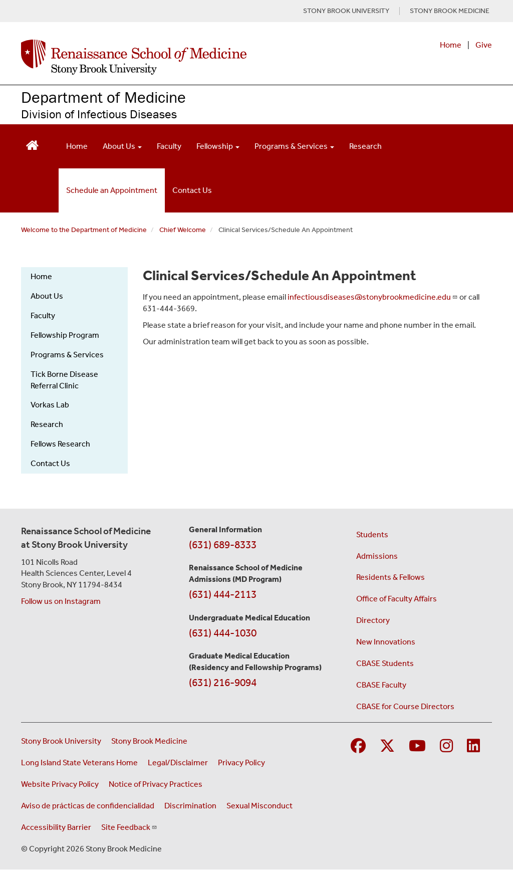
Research (365, 146)
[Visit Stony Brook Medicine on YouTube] (417, 746)
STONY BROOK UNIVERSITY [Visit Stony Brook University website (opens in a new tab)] (346, 11)
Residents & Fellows (390, 577)
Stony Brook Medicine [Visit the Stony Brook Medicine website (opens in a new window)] (149, 741)
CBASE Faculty (381, 685)
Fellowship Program (65, 335)
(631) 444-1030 (222, 633)
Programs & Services (67, 354)
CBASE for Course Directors (405, 706)
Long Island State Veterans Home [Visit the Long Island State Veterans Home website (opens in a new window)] (79, 762)
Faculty (169, 146)
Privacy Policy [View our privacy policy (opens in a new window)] (241, 762)
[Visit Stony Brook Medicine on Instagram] (446, 746)
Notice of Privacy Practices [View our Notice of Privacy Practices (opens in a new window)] (155, 784)
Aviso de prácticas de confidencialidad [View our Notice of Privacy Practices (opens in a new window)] (87, 805)
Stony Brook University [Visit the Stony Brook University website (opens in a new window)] (61, 741)
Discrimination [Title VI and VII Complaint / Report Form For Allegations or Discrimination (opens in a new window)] (190, 805)
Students (372, 534)
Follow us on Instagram (61, 601)
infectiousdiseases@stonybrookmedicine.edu (373, 297)
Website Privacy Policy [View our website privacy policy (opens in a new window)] (60, 784)
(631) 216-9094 (222, 683)
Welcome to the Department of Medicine (84, 230)
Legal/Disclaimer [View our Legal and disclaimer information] (178, 762)
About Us (47, 296)
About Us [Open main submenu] (122, 146)
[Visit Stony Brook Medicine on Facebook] (358, 746)
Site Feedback (129, 827)
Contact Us (192, 190)
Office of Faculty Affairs (396, 598)
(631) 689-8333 (222, 545)
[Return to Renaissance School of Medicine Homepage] (32, 144)
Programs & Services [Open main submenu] (294, 146)
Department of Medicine (103, 97)
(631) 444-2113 (222, 594)
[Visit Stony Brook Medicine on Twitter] (387, 746)
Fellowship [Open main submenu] (217, 146)
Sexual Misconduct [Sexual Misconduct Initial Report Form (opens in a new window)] (259, 805)
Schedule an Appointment (111, 190)
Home (450, 45)
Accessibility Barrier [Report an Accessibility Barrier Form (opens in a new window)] (56, 827)
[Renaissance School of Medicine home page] (170, 57)
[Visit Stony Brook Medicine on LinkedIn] (473, 746)
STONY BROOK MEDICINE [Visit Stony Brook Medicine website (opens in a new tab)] (449, 11)
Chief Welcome (182, 230)
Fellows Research (60, 444)
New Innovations (385, 641)
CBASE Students (385, 663)
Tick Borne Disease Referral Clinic (64, 379)
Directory (373, 620)
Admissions (377, 556)
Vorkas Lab (50, 404)
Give (483, 45)
